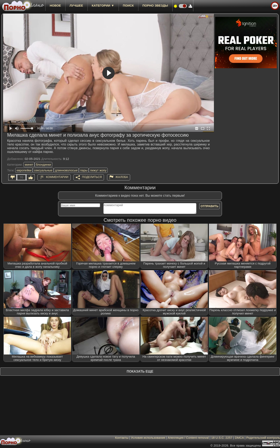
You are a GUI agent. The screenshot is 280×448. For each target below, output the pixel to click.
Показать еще (140, 371)
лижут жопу (98, 170)
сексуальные (43, 170)
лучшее (76, 5)
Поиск (128, 5)
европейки (24, 170)
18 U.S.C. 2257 (221, 437)
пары (84, 170)
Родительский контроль (263, 437)
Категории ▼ (103, 5)
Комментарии (57, 177)
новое (55, 5)
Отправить (209, 206)
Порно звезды (155, 5)
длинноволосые (66, 170)
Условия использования (148, 437)
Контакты (121, 437)
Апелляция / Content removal (188, 437)
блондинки (43, 164)
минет (29, 164)
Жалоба (122, 177)
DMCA (239, 437)
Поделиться (92, 177)
